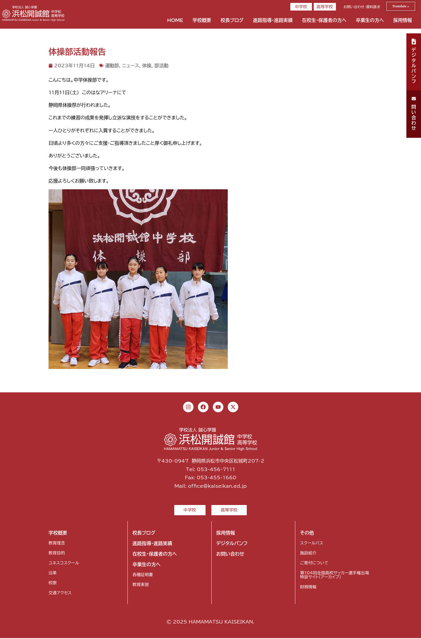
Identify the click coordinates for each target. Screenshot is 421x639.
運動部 (112, 65)
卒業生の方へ (370, 20)
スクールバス (311, 544)
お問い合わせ (230, 554)
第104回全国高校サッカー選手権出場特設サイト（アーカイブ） (334, 576)
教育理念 (57, 544)
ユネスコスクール (64, 564)
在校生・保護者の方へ (324, 20)
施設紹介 (308, 554)
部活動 (161, 65)
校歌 (53, 584)
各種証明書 (142, 575)
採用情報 (402, 20)
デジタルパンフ (232, 544)
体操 (146, 65)
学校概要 (201, 20)
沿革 (53, 574)
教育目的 (57, 554)
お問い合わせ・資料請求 (362, 6)
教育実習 (140, 585)
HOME (175, 20)
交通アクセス (60, 594)
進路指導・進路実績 (273, 20)
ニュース (130, 65)
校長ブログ (232, 20)
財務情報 (308, 588)
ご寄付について (314, 564)
